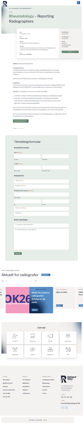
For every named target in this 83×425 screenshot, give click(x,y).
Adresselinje (17, 197)
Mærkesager (46, 383)
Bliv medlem (6, 380)
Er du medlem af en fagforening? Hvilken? (24, 224)
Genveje (5, 377)
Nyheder (5, 387)
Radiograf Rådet (46, 377)
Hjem (10, 8)
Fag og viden (6, 397)
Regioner (25, 377)
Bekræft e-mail (46, 170)
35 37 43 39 (66, 398)
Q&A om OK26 (61, 293)
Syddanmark (26, 394)
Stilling (19, 180)
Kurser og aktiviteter (9, 390)
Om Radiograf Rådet (48, 380)
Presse (44, 394)
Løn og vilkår (6, 394)
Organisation (46, 387)
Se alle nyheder (46, 275)
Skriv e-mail (17, 170)
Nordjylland (26, 387)
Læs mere (35, 310)
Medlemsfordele (7, 383)
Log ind (45, 420)
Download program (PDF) (21, 121)
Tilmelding (70, 52)
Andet (37, 290)
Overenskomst (42, 290)
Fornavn (16, 159)
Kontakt (44, 390)
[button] (2, 281)
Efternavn (44, 159)
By (14, 204)
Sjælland (25, 390)
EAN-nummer (20, 208)
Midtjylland (26, 383)
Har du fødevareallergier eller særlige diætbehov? (25, 229)
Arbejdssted (20, 186)
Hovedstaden (26, 380)
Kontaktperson (18, 213)
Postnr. (44, 204)
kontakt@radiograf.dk (70, 404)
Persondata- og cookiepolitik (35, 420)
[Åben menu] (78, 2)
